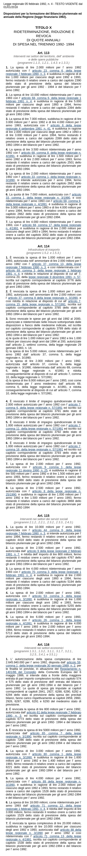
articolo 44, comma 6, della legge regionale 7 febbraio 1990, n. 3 (43, 532)
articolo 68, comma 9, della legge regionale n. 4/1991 (43, 202)
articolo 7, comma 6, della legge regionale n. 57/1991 (43, 406)
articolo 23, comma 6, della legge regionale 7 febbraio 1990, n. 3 (43, 72)
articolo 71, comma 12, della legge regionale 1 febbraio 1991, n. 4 (43, 807)
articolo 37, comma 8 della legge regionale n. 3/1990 (43, 298)
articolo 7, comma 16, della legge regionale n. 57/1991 (43, 448)
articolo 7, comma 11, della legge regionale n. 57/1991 (43, 427)
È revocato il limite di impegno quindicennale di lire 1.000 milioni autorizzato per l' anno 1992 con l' (43, 424)
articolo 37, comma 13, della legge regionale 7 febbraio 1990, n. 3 (43, 265)
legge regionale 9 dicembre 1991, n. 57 (54, 277)
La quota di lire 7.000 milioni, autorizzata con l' (39, 194)
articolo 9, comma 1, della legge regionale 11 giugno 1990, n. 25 (43, 469)
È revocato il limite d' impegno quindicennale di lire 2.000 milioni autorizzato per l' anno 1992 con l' (43, 403)
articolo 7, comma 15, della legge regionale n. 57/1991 (43, 303)
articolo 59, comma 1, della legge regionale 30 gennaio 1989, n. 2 (43, 664)
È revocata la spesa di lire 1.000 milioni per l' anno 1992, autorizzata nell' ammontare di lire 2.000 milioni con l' (43, 295)
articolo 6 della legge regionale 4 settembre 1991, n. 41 (43, 127)
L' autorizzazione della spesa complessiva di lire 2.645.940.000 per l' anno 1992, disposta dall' (43, 661)
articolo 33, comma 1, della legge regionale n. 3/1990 (43, 196)
